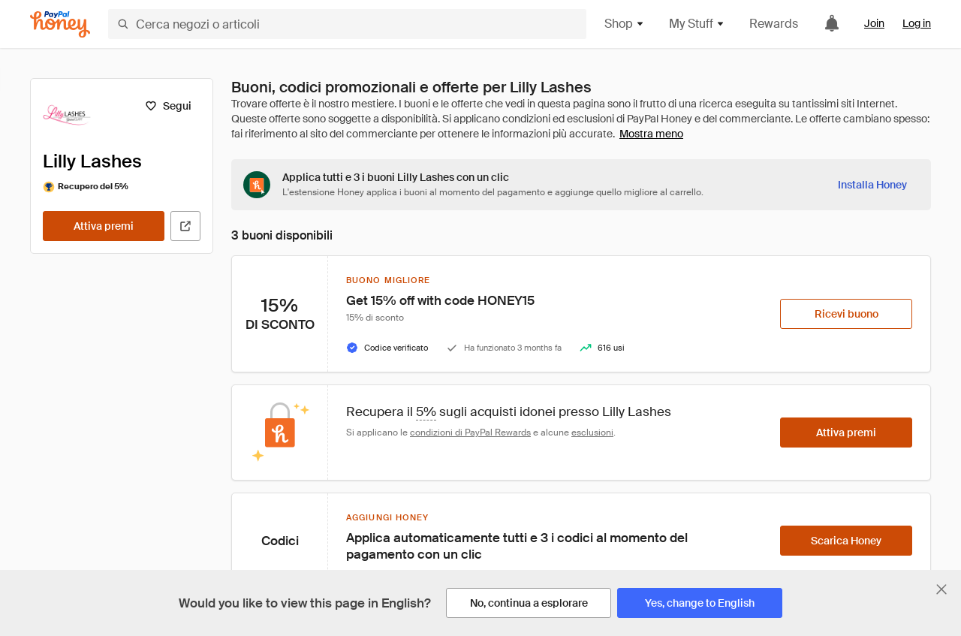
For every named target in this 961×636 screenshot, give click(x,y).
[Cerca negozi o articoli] (347, 24)
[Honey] (60, 24)
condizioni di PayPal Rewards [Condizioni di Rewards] (470, 433)
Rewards (773, 24)
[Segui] (167, 106)
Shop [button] (624, 24)
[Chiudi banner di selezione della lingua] (941, 589)
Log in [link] (916, 23)
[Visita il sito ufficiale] (185, 226)
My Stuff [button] (697, 24)
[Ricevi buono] (846, 314)
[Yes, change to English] (699, 603)
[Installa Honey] (872, 185)
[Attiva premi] (103, 226)
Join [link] (874, 23)
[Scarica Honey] (846, 541)
